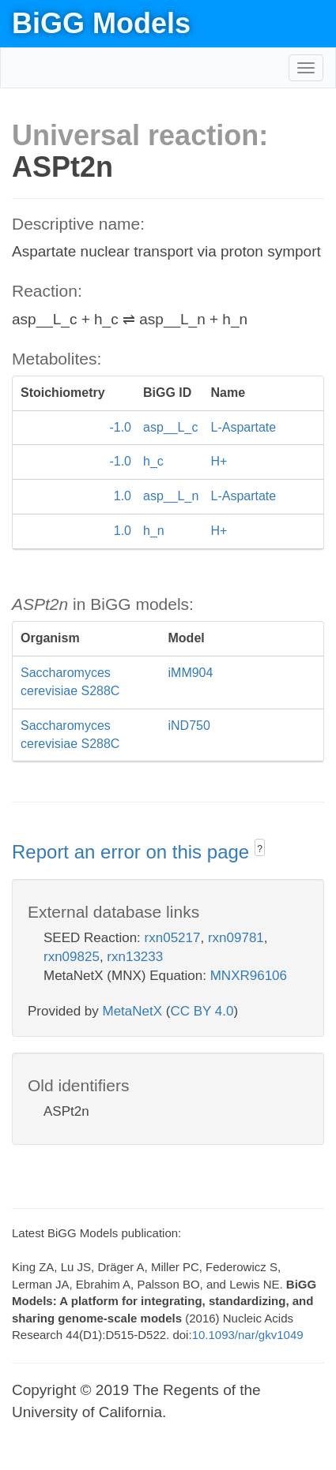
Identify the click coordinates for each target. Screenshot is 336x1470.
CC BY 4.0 (201, 1011)
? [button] (259, 849)
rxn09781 (236, 937)
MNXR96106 (248, 975)
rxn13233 (135, 956)
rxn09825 (71, 956)
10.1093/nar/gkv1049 (248, 1334)
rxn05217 (173, 937)
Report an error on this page (133, 851)
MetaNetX (133, 1011)
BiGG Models (101, 23)
